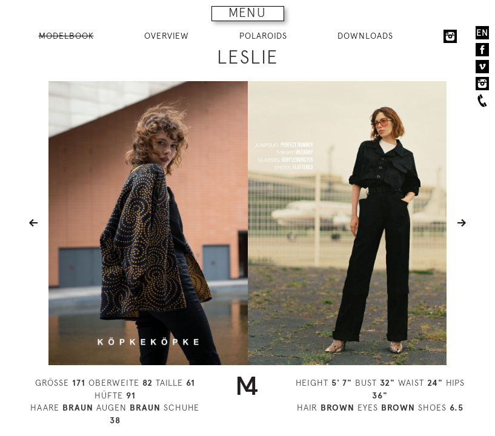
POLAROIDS (263, 35)
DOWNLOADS (365, 35)
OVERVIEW (166, 35)
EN (482, 32)
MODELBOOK (66, 35)
